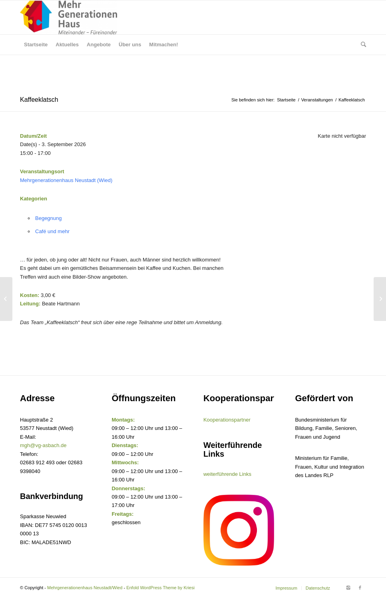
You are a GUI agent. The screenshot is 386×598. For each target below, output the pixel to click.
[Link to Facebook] (360, 588)
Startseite (286, 99)
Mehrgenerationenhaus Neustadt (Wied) (66, 180)
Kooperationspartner (227, 420)
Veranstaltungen (317, 99)
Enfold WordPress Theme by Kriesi (160, 587)
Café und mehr (52, 231)
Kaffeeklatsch (39, 99)
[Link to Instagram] (348, 588)
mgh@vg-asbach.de (43, 445)
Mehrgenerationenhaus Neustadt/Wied (84, 587)
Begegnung (48, 218)
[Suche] (361, 45)
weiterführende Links (227, 474)
